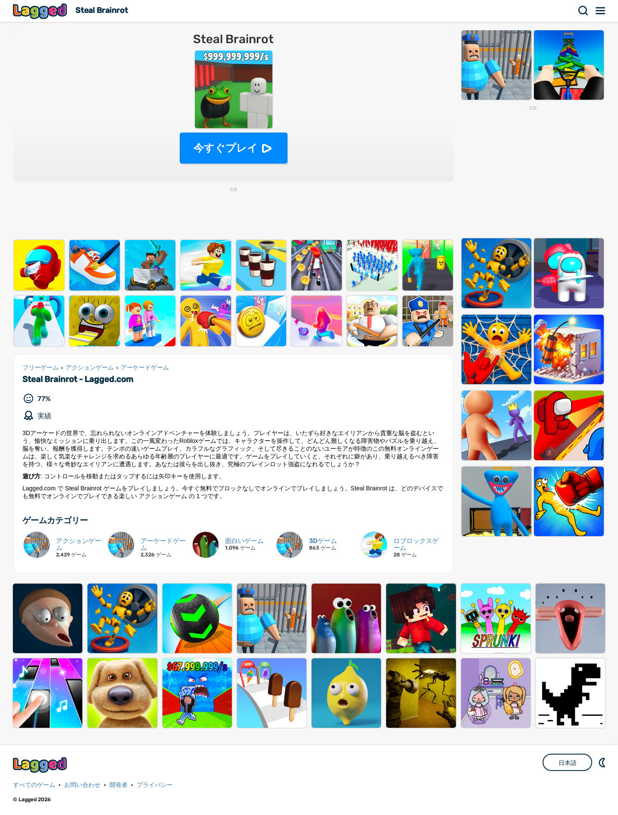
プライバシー (155, 785)
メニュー (600, 11)
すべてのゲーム (34, 785)
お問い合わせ (82, 785)
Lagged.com (41, 765)
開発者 (118, 785)
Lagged (41, 11)
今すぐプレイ (226, 148)
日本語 (568, 762)
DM (603, 762)
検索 (583, 11)
